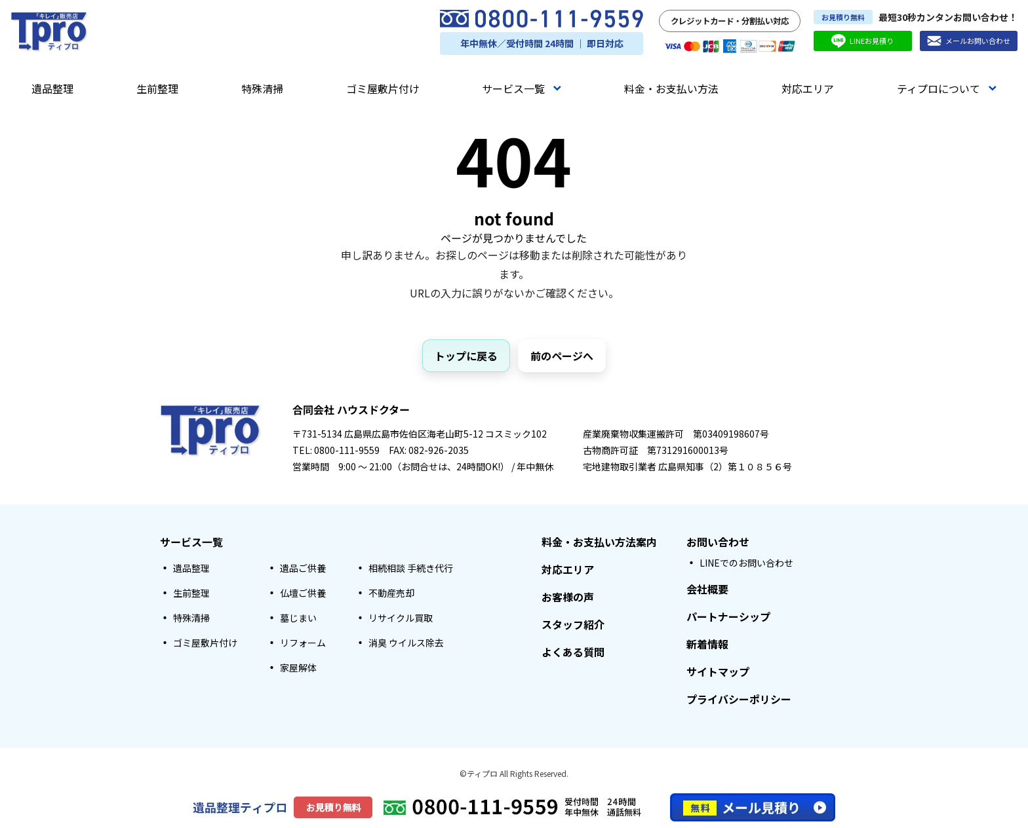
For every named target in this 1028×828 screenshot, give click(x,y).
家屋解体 (298, 667)
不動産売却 (391, 592)
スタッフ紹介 (573, 624)
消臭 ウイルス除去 (406, 642)
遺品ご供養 (303, 567)
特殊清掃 (262, 88)
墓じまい (298, 617)
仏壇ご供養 (303, 592)
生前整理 (157, 88)
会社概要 (707, 589)
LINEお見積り (862, 41)
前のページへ (561, 356)
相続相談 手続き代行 (410, 567)
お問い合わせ (717, 542)
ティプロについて (947, 88)
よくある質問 (573, 652)
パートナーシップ (728, 616)
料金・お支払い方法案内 (599, 542)
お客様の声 (568, 597)
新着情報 (707, 644)
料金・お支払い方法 (671, 88)
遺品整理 (52, 88)
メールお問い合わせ (968, 41)
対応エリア (807, 88)
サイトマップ (717, 671)
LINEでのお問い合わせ (746, 562)
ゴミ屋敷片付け (383, 88)
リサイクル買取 (400, 617)
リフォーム (303, 642)
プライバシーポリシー (738, 699)
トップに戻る (466, 356)
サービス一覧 (521, 88)
